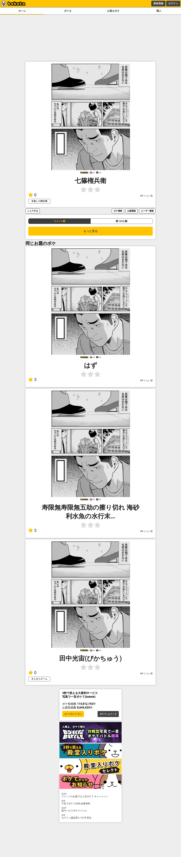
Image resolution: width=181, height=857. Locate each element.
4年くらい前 (146, 195)
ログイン (173, 3)
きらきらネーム (39, 678)
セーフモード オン (73, 714)
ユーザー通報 (147, 211)
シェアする (32, 211)
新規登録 (158, 3)
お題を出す (113, 10)
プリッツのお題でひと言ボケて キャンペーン (90, 795)
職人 (158, 10)
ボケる (67, 10)
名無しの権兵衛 (39, 201)
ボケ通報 (118, 211)
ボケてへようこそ (108, 714)
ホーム (22, 10)
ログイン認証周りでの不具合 (90, 816)
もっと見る (90, 231)
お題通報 (131, 211)
